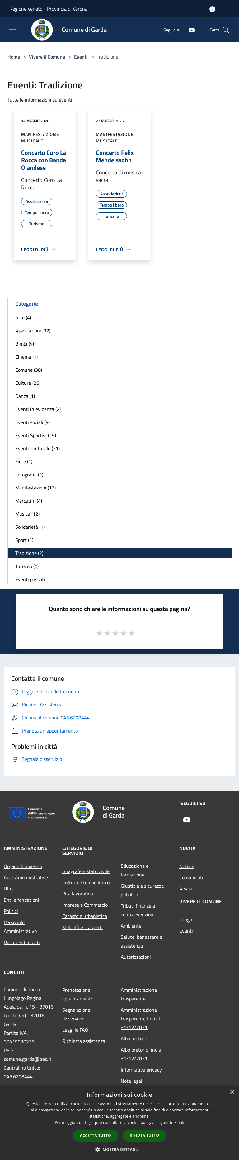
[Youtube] (189, 30)
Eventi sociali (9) (32, 422)
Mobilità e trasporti (82, 927)
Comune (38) (28, 370)
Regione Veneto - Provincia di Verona (48, 8)
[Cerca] (226, 30)
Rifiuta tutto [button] (144, 1135)
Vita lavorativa (77, 893)
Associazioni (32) (32, 330)
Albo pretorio (134, 1038)
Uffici (9, 888)
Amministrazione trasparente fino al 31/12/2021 (140, 1018)
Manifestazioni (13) (35, 487)
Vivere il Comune (47, 56)
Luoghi (186, 919)
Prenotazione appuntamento (77, 994)
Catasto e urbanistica (84, 916)
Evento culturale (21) (37, 448)
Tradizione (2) (29, 553)
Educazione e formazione (134, 870)
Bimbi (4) (24, 343)
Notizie (186, 866)
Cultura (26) (27, 383)
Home (13, 56)
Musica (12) (27, 514)
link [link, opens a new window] (181, 1122)
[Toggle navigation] (12, 29)
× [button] (232, 1092)
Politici (11, 911)
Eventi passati (30, 579)
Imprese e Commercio (85, 905)
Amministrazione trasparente (139, 994)
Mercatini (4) (28, 500)
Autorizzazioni (136, 957)
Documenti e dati (22, 942)
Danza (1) (25, 396)
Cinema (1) (26, 356)
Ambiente (131, 925)
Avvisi (185, 888)
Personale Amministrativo (20, 927)
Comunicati (191, 877)
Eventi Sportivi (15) (35, 435)
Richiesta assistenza (83, 1041)
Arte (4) (23, 317)
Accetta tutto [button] (95, 1135)
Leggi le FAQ (75, 1029)
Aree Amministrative (26, 877)
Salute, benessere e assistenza (141, 941)
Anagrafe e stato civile (86, 871)
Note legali (132, 1081)
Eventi (81, 56)
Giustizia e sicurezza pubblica (142, 890)
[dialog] (119, 1123)
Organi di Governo (23, 866)
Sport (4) (24, 540)
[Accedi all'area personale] (212, 9)
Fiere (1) (23, 461)
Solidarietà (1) (30, 527)
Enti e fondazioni (21, 900)
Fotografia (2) (29, 474)
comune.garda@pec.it (27, 1059)
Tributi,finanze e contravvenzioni (138, 910)
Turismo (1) (27, 566)
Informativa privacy (141, 1069)
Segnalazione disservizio (76, 1014)
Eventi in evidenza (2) (38, 409)
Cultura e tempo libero (86, 882)
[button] (119, 1149)
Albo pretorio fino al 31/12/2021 (141, 1054)
